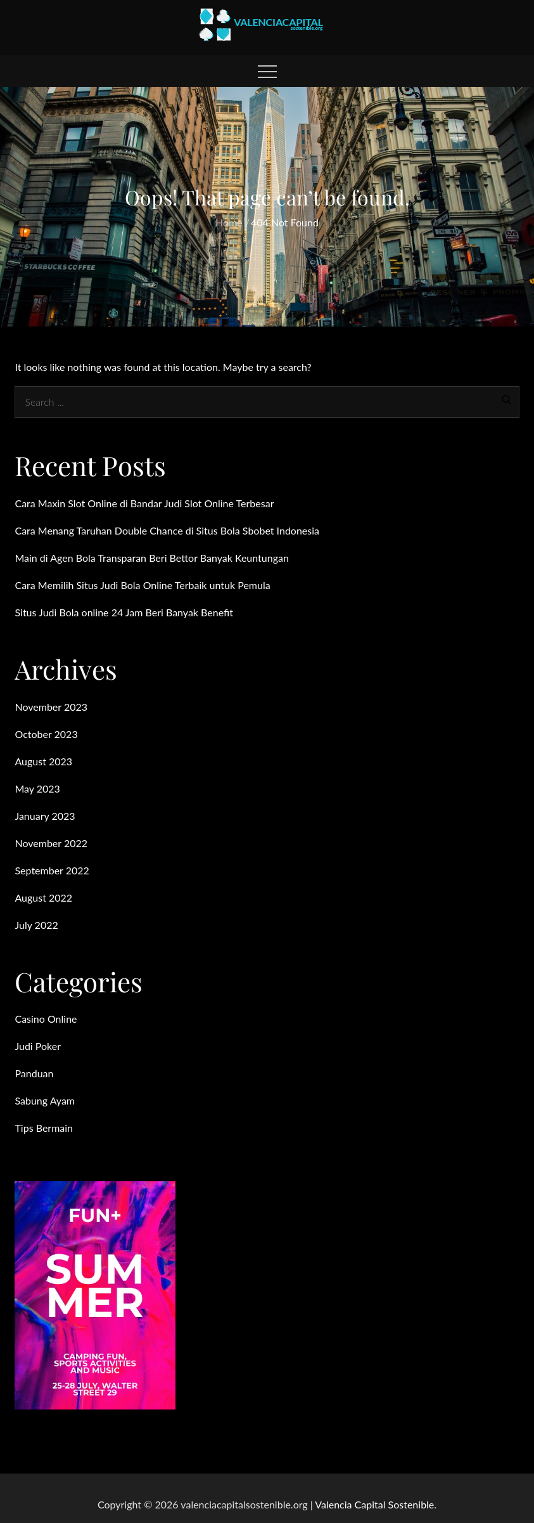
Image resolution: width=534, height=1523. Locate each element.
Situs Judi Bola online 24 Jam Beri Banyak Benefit (124, 612)
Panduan (34, 1073)
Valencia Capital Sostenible (374, 1504)
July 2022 (36, 925)
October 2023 (46, 734)
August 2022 (43, 897)
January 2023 (45, 816)
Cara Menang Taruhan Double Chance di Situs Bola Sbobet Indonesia (167, 530)
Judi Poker (38, 1046)
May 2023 (37, 788)
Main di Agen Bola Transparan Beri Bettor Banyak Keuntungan (151, 558)
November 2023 (51, 707)
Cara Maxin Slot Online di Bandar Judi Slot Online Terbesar (144, 503)
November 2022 (51, 843)
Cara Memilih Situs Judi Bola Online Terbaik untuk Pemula (142, 585)
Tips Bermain (44, 1128)
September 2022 (52, 870)
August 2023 (43, 761)
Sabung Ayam (45, 1100)
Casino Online (46, 1019)
